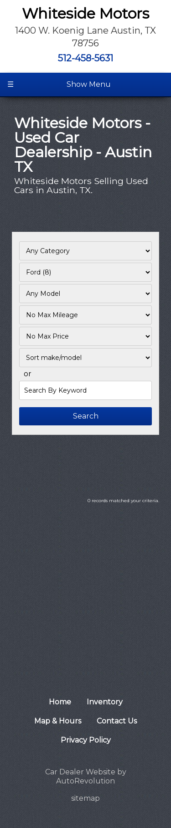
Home (60, 702)
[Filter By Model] (85, 293)
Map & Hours (57, 721)
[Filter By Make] (85, 272)
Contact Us (117, 721)
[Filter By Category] (85, 250)
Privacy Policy (86, 740)
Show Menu (59, 84)
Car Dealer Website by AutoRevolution (85, 776)
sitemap (85, 798)
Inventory (105, 702)
